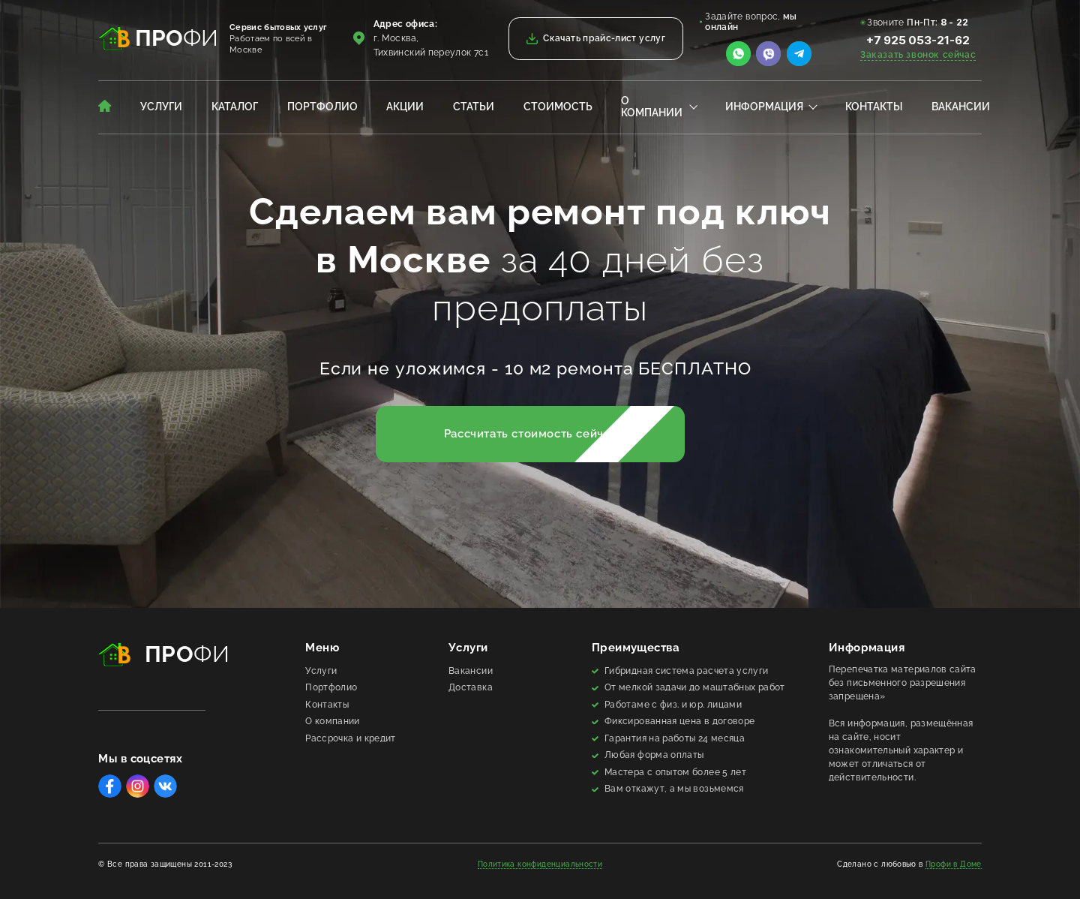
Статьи (473, 107)
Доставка (470, 687)
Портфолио (322, 107)
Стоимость (558, 107)
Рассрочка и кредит (350, 738)
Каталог (235, 107)
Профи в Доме (954, 864)
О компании (651, 107)
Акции (405, 107)
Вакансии (961, 107)
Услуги (161, 107)
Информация (764, 107)
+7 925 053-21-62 (918, 40)
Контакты (874, 107)
